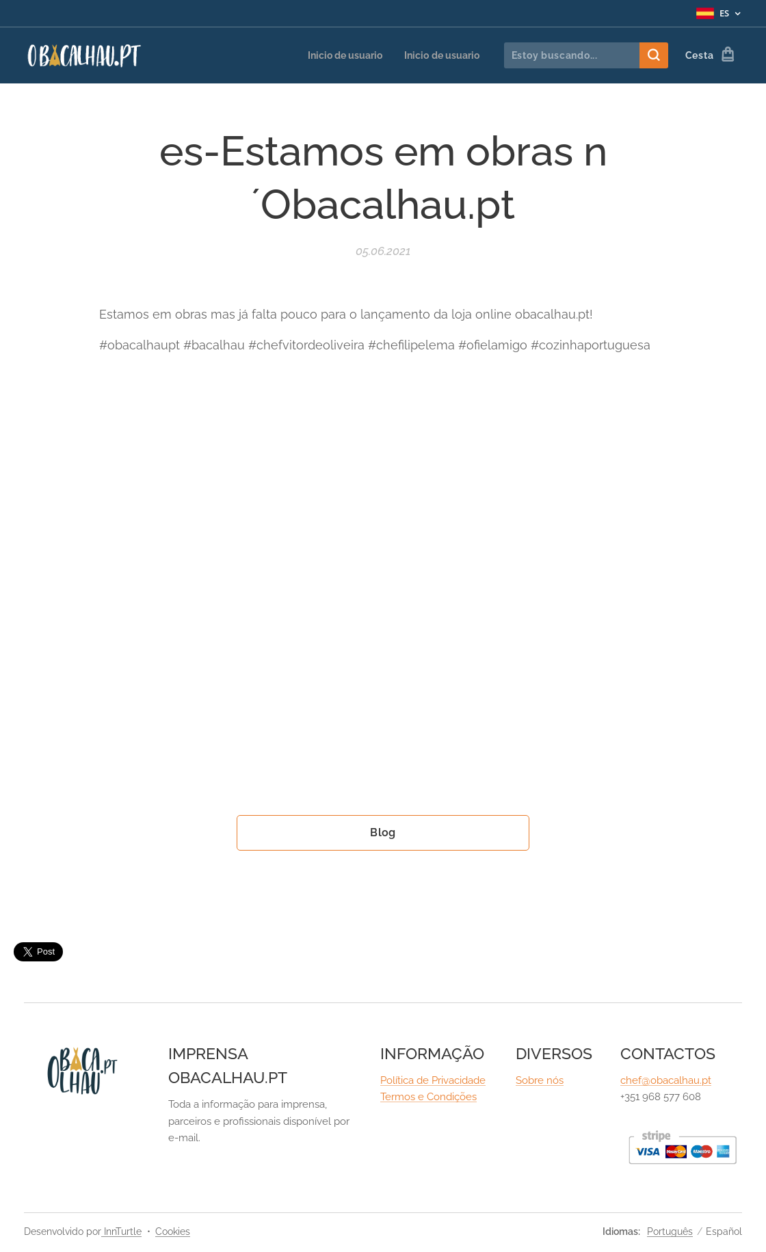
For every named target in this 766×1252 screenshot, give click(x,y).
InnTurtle (121, 1231)
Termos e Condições (428, 1097)
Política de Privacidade (433, 1080)
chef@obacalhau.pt (665, 1080)
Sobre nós (540, 1080)
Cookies (172, 1231)
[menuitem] (337, 55)
